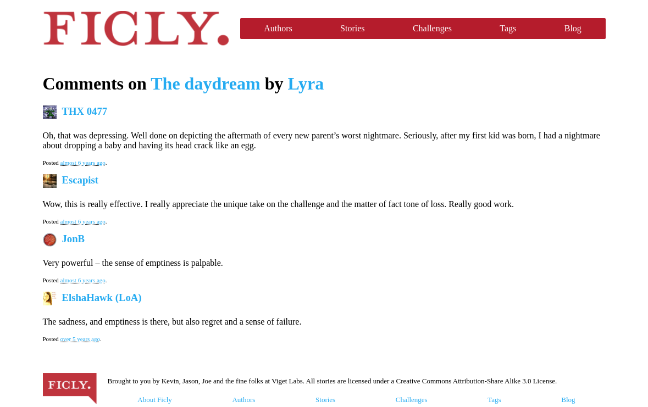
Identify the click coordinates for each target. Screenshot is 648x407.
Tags (508, 28)
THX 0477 (85, 111)
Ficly (136, 28)
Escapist (80, 180)
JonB (73, 238)
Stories (352, 28)
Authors (278, 28)
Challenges (432, 28)
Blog (572, 28)
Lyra (305, 83)
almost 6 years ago (83, 162)
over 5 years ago (80, 339)
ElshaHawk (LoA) (102, 297)
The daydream (205, 83)
